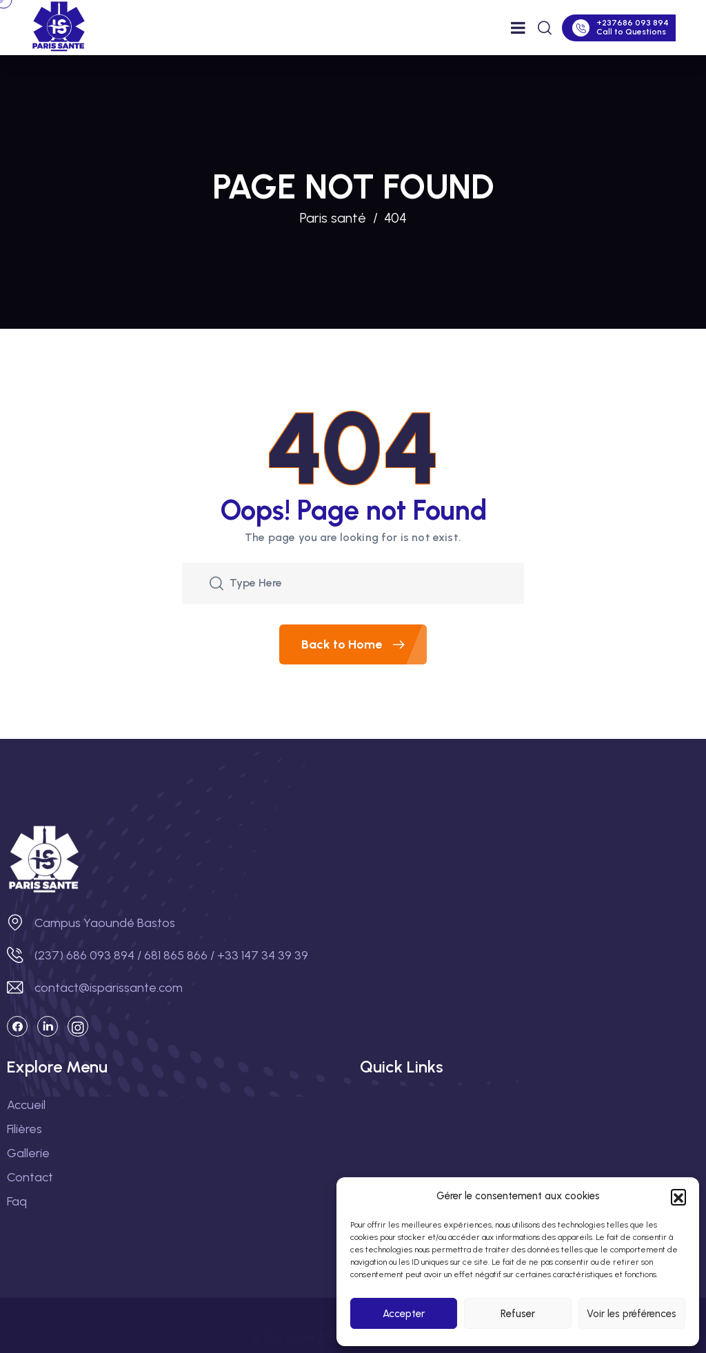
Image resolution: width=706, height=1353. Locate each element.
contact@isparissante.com (108, 987)
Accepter (404, 1314)
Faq (17, 1201)
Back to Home (364, 644)
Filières (24, 1129)
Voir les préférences (631, 1314)
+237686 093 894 (632, 23)
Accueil (26, 1104)
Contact (30, 1177)
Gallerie (28, 1153)
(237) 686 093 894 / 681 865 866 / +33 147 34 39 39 (171, 955)
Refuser (518, 1314)
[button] (678, 1196)
